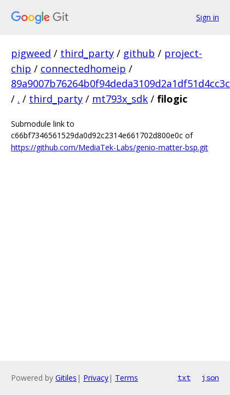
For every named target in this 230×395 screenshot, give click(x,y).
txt (184, 377)
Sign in (207, 17)
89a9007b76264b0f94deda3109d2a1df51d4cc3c (120, 83)
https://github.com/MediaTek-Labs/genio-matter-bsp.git (109, 147)
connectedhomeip (83, 68)
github (139, 53)
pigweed (31, 53)
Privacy (95, 378)
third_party (87, 53)
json (210, 377)
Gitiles (66, 378)
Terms (126, 378)
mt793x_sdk (120, 98)
